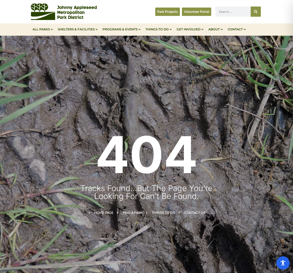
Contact (237, 29)
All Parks (43, 29)
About (215, 29)
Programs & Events (121, 29)
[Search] (256, 12)
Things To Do (158, 29)
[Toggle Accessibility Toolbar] (283, 263)
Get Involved (190, 29)
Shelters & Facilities (77, 29)
